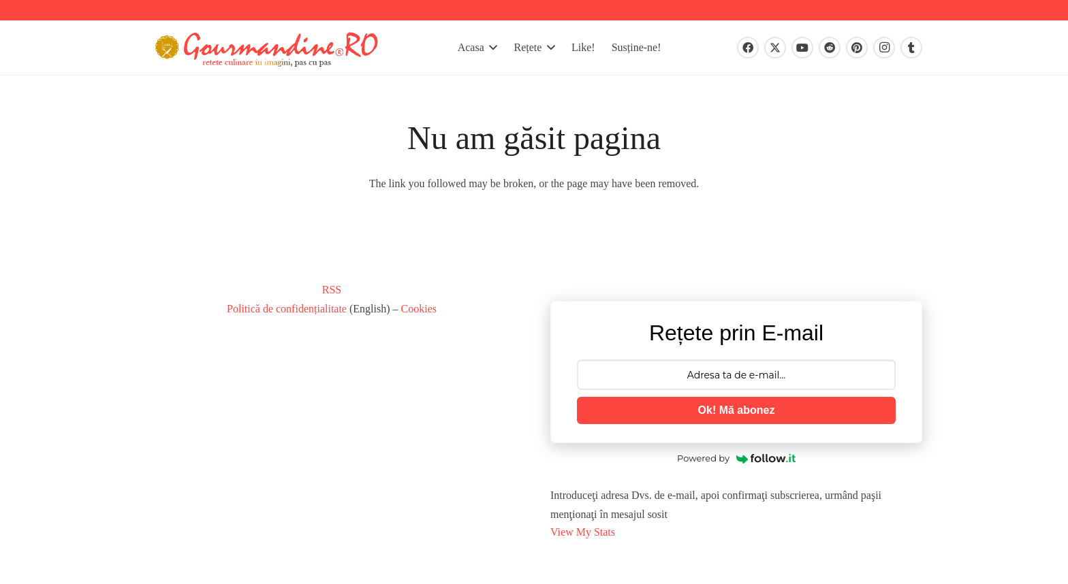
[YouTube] (802, 48)
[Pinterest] (857, 48)
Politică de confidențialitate (287, 308)
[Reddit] (830, 48)
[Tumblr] (911, 48)
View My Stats (582, 532)
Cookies (419, 308)
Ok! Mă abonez (736, 410)
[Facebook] (748, 48)
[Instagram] (884, 48)
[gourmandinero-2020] (268, 48)
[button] (493, 47)
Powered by (736, 458)
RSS (331, 289)
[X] (775, 48)
